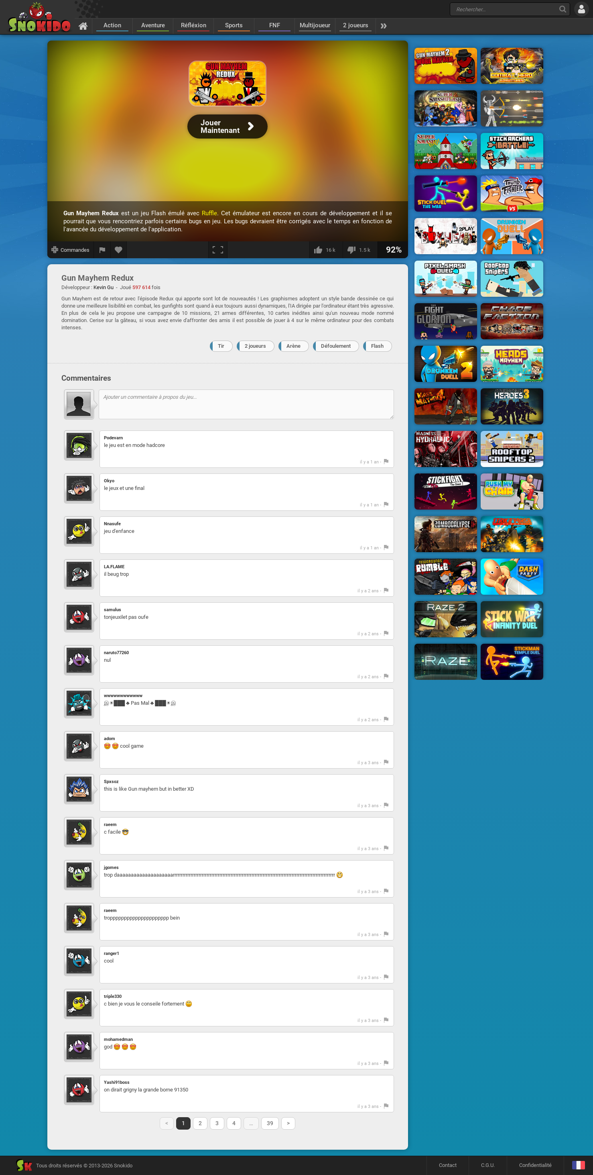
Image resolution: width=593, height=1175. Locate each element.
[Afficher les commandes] (70, 249)
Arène (293, 346)
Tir (221, 346)
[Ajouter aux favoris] (119, 249)
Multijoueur (315, 25)
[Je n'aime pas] (360, 249)
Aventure (153, 25)
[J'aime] (326, 249)
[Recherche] (562, 9)
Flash (377, 346)
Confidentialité (535, 1165)
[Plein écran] (217, 249)
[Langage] (578, 1165)
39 (270, 1123)
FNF (274, 25)
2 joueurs (355, 25)
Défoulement (336, 346)
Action (112, 25)
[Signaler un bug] (102, 249)
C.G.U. (488, 1165)
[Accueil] (83, 25)
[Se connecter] (581, 9)
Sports (234, 25)
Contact (448, 1165)
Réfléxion (193, 25)
